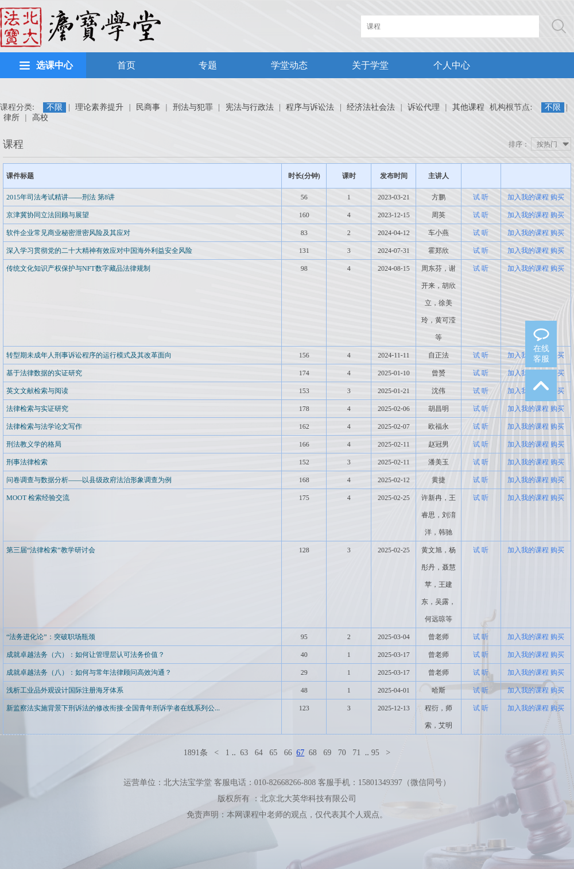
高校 (40, 117)
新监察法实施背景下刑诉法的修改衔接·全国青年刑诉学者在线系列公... (113, 708)
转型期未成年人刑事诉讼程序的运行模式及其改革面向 (89, 355)
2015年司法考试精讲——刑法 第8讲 (60, 197)
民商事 (148, 107)
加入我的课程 (528, 197)
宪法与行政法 (250, 107)
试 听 (480, 197)
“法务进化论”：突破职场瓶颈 (50, 637)
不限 (54, 107)
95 (375, 752)
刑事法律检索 (27, 462)
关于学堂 (370, 65)
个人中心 (451, 65)
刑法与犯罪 (193, 107)
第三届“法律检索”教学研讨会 (50, 550)
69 (327, 752)
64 (259, 752)
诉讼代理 (424, 107)
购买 (557, 197)
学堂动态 (289, 65)
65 (273, 752)
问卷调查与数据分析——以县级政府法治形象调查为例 (89, 480)
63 (244, 752)
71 (356, 752)
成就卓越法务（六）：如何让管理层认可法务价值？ (85, 655)
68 (313, 752)
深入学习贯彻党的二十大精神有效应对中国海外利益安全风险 (99, 251)
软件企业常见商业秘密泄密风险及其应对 (68, 233)
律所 (11, 117)
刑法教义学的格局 (33, 444)
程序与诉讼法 (310, 107)
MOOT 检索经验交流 (37, 498)
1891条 (196, 752)
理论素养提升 (99, 107)
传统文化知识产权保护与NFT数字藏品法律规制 (78, 268)
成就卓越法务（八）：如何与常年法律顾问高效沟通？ (89, 672)
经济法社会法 (371, 107)
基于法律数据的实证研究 (44, 373)
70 (342, 752)
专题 (208, 65)
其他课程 (468, 107)
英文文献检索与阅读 (37, 391)
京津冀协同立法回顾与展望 (47, 215)
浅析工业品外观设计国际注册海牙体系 (64, 690)
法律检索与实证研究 (37, 409)
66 (288, 752)
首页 (126, 65)
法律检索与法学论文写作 (44, 426)
